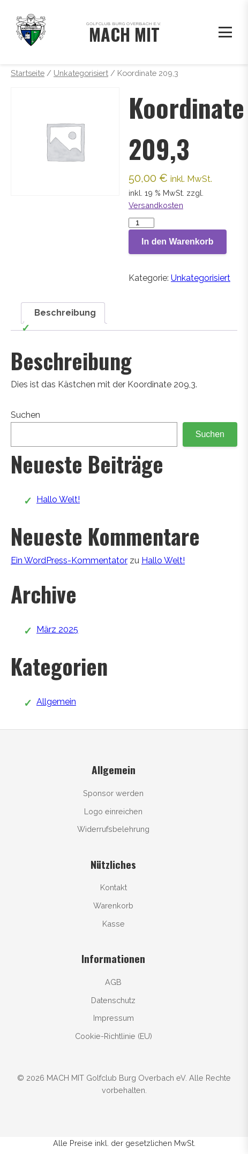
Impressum (113, 1017)
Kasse (113, 923)
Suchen (25, 415)
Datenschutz (113, 1000)
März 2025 (57, 629)
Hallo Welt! (58, 499)
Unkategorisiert (81, 73)
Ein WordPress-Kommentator (69, 560)
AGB (113, 982)
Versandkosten (156, 205)
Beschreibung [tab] (65, 313)
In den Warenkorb (177, 241)
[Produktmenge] (141, 223)
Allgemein (56, 702)
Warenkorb (113, 905)
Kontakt (113, 887)
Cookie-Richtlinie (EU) (113, 1036)
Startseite (27, 73)
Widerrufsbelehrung (113, 829)
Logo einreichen (113, 811)
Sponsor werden (113, 793)
